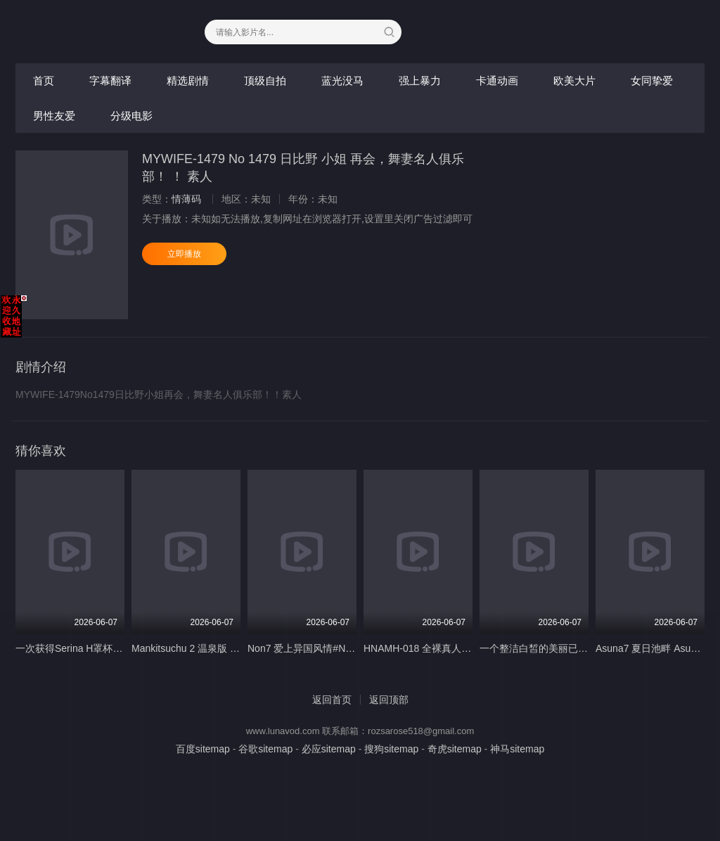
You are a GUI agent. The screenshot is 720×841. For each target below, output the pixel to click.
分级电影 (131, 116)
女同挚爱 (652, 80)
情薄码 (186, 199)
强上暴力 (420, 80)
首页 (43, 80)
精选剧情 (188, 80)
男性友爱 (54, 116)
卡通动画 (497, 80)
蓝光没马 (342, 80)
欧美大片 (574, 80)
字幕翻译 (110, 80)
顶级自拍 (265, 80)
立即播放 (184, 254)
